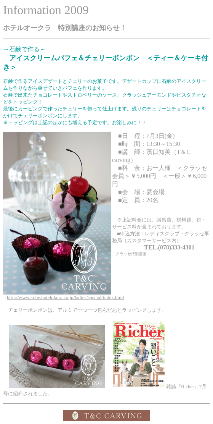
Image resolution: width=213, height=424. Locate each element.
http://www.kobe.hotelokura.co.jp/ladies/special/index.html (65, 297)
